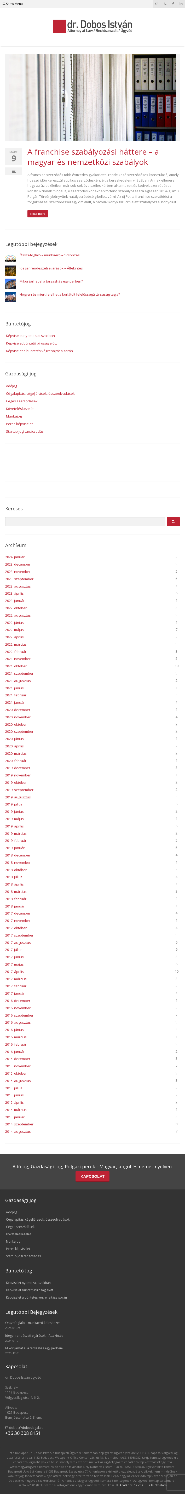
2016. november (18, 1008)
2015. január (15, 1117)
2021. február (15, 695)
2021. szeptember (19, 673)
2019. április (14, 826)
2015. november (18, 1066)
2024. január (15, 557)
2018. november (18, 862)
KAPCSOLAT (92, 1176)
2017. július (13, 949)
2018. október (16, 869)
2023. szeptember (19, 579)
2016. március (16, 1037)
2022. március (16, 644)
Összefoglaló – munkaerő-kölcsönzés (50, 255)
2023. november (18, 571)
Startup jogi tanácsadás (25, 431)
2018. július (13, 877)
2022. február (15, 651)
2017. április (14, 971)
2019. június (14, 811)
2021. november (18, 658)
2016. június (14, 1029)
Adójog (11, 386)
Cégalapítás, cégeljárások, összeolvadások (40, 393)
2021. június (14, 688)
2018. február (15, 899)
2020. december (17, 709)
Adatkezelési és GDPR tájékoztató (143, 1485)
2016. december (17, 1000)
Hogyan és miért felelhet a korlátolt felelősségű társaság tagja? (70, 294)
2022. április (14, 637)
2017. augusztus (18, 942)
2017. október (16, 928)
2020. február (15, 760)
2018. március (16, 891)
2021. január (15, 702)
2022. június (14, 622)
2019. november (18, 775)
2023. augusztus (18, 586)
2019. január (15, 847)
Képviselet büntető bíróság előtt (31, 343)
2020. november (18, 717)
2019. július (13, 804)
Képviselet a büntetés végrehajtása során (39, 350)
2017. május (14, 964)
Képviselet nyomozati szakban (30, 335)
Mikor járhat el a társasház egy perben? (51, 281)
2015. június (14, 1095)
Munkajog (14, 416)
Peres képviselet (19, 423)
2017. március (16, 979)
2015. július (13, 1088)
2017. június (14, 957)
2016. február (15, 1044)
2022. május (14, 629)
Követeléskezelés (20, 408)
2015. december (17, 1058)
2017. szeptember (19, 935)
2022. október (16, 608)
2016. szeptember (19, 1015)
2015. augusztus (18, 1080)
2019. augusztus (18, 797)
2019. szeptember (19, 789)
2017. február (15, 986)
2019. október (16, 782)
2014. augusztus (18, 1131)
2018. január (15, 906)
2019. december (17, 767)
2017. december (17, 913)
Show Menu (13, 4)
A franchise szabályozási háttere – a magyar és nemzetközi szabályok (93, 156)
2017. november (18, 920)
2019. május (14, 818)
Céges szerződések (22, 401)
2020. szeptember (19, 731)
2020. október (16, 724)
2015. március (16, 1109)
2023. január (15, 600)
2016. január (15, 1051)
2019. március (16, 833)
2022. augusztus (18, 615)
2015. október (16, 1073)
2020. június (14, 738)
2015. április (14, 1102)
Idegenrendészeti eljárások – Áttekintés (51, 268)
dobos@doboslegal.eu (24, 1427)
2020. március (16, 753)
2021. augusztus (18, 680)
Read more (37, 213)
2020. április (14, 746)
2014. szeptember (19, 1124)
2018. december (17, 855)
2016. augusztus (18, 1022)
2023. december (17, 564)
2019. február (15, 840)
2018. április (14, 884)
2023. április (14, 593)
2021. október (16, 666)
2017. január (15, 993)
